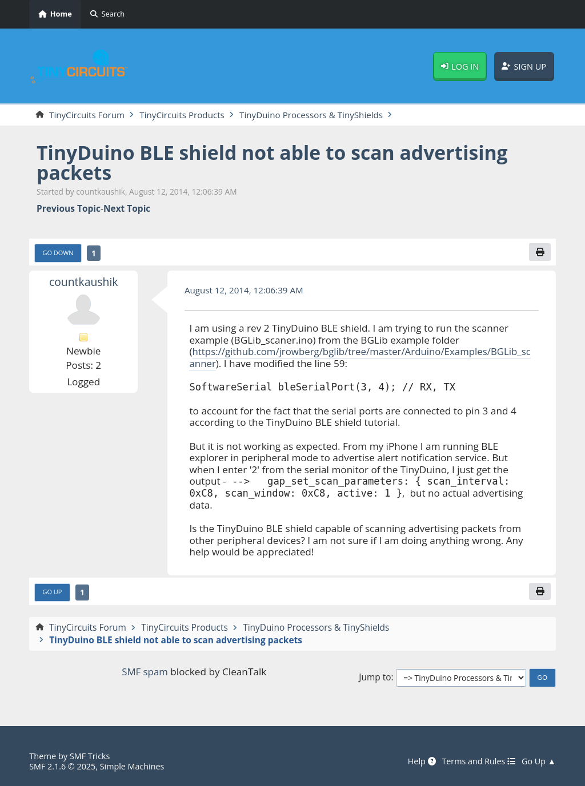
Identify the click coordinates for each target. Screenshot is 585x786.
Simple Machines (134, 766)
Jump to (375, 677)
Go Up (53, 592)
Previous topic (69, 208)
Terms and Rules (477, 761)
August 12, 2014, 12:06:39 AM (245, 290)
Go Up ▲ (538, 761)
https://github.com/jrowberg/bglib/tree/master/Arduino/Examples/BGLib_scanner (361, 357)
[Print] (540, 252)
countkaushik (84, 282)
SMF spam (144, 672)
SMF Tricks (90, 756)
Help (418, 761)
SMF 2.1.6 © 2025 (63, 766)
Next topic (126, 208)
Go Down (58, 252)
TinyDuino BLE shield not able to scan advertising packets (277, 162)
